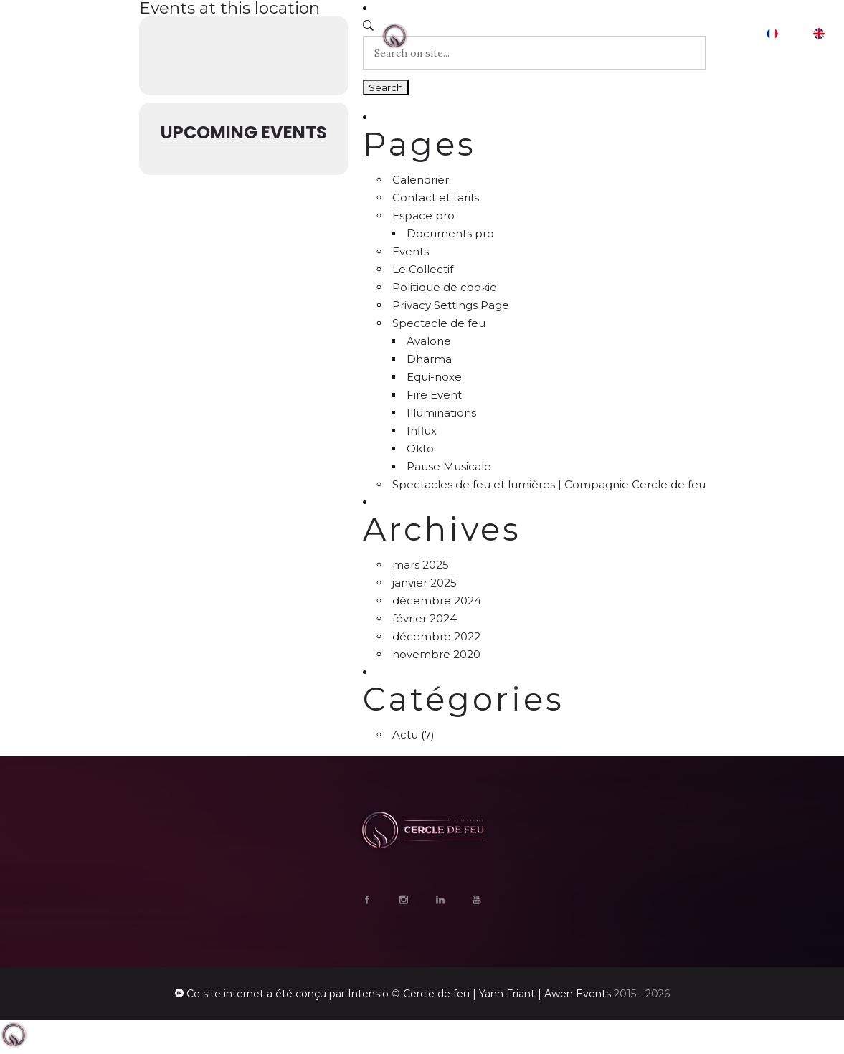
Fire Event (434, 395)
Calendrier (420, 179)
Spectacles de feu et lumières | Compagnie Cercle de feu (549, 484)
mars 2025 (420, 564)
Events (410, 251)
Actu (405, 734)
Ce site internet (225, 993)
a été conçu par (306, 993)
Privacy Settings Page (450, 305)
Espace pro (423, 215)
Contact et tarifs (435, 197)
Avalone (429, 341)
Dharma (429, 359)
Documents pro (450, 233)
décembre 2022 (436, 636)
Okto (420, 448)
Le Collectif (422, 269)
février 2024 (424, 618)
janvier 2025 (424, 582)
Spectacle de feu (438, 323)
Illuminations (441, 412)
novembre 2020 (436, 654)
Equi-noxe (434, 377)
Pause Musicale (449, 466)
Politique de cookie (444, 287)
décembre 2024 (436, 600)
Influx (422, 430)
